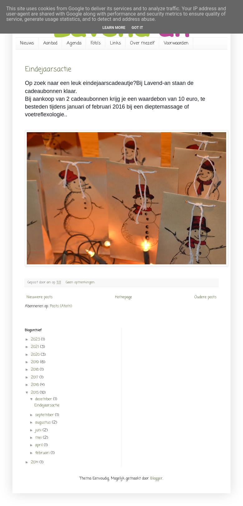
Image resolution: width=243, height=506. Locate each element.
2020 (36, 355)
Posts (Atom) (61, 306)
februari (43, 453)
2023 (36, 339)
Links (115, 43)
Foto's (96, 43)
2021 (35, 347)
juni (39, 430)
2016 (35, 385)
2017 (35, 377)
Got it (137, 28)
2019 (35, 362)
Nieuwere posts (39, 297)
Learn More (114, 28)
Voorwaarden (176, 43)
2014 (35, 462)
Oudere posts (205, 297)
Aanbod (50, 43)
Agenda (74, 43)
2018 (35, 370)
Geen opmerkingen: (81, 282)
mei (39, 438)
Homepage (123, 297)
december (44, 399)
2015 (35, 393)
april (39, 445)
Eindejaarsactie (48, 69)
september (45, 415)
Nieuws (27, 43)
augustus (43, 422)
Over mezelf (142, 43)
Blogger (156, 478)
